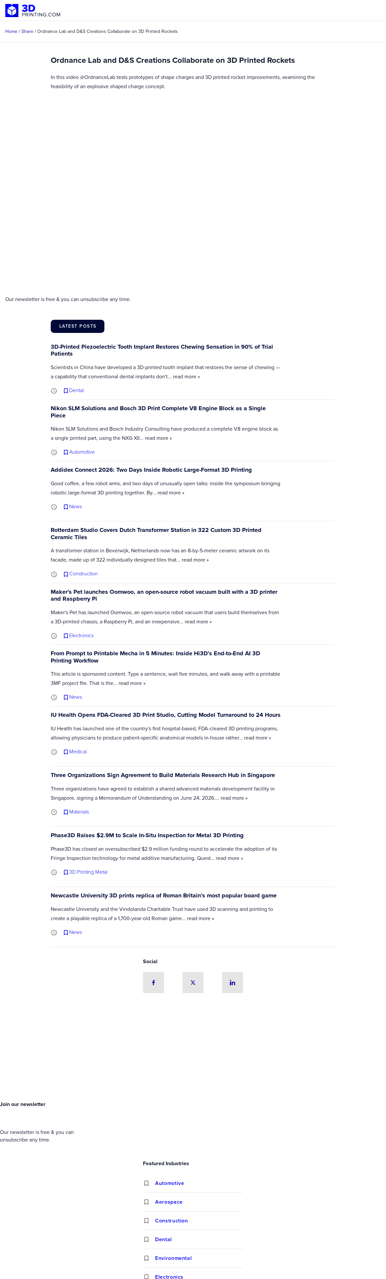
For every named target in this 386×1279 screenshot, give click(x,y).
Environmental (173, 1258)
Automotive (169, 1183)
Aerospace (169, 1202)
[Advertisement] (193, 1049)
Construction (171, 1220)
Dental (163, 1239)
